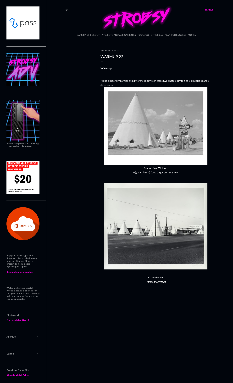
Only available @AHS (17, 320)
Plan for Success (175, 34)
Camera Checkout (88, 34)
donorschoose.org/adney (19, 272)
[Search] (209, 10)
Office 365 (156, 34)
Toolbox (143, 34)
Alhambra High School (18, 375)
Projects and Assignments (118, 34)
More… (192, 34)
